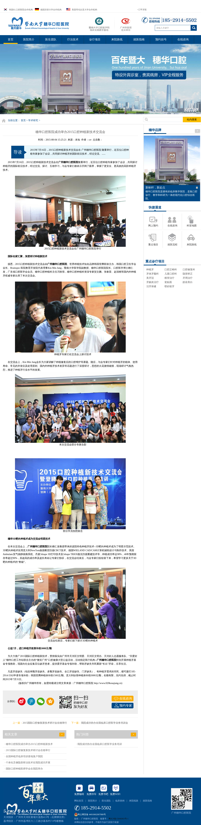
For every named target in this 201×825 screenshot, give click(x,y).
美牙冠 (150, 278)
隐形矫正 (188, 273)
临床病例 (119, 800)
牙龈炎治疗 (152, 282)
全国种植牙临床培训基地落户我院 (24, 756)
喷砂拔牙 (169, 286)
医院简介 (28, 39)
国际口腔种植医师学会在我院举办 (24, 768)
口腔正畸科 (171, 269)
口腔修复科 (189, 269)
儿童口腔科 (171, 273)
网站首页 (78, 800)
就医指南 (139, 39)
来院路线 (117, 39)
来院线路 (133, 800)
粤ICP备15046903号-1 (119, 818)
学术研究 (33, 120)
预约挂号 (161, 39)
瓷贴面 (168, 282)
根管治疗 (169, 278)
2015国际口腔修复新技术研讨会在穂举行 (45, 723)
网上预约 (153, 225)
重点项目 (153, 244)
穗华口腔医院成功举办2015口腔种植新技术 (29, 744)
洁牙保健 (151, 286)
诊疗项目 (94, 39)
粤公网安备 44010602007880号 (90, 813)
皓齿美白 (188, 282)
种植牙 (150, 269)
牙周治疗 (188, 278)
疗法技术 (72, 39)
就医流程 (172, 244)
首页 (10, 39)
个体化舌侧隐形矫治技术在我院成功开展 (28, 762)
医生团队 (50, 39)
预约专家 (125, 705)
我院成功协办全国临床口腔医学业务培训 (99, 744)
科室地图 (192, 225)
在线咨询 (183, 39)
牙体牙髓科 (152, 273)
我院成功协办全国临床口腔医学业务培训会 (104, 723)
